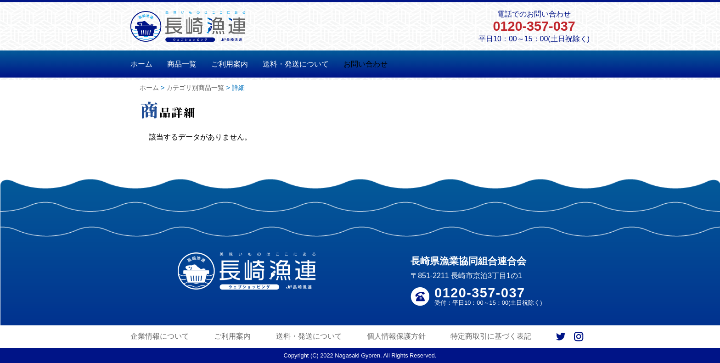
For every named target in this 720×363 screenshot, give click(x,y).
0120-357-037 (534, 26)
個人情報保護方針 (396, 336)
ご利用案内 (229, 64)
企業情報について (159, 336)
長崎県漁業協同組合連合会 (468, 261)
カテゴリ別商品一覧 (195, 87)
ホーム (141, 64)
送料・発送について (296, 64)
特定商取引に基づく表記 (490, 336)
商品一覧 (182, 64)
